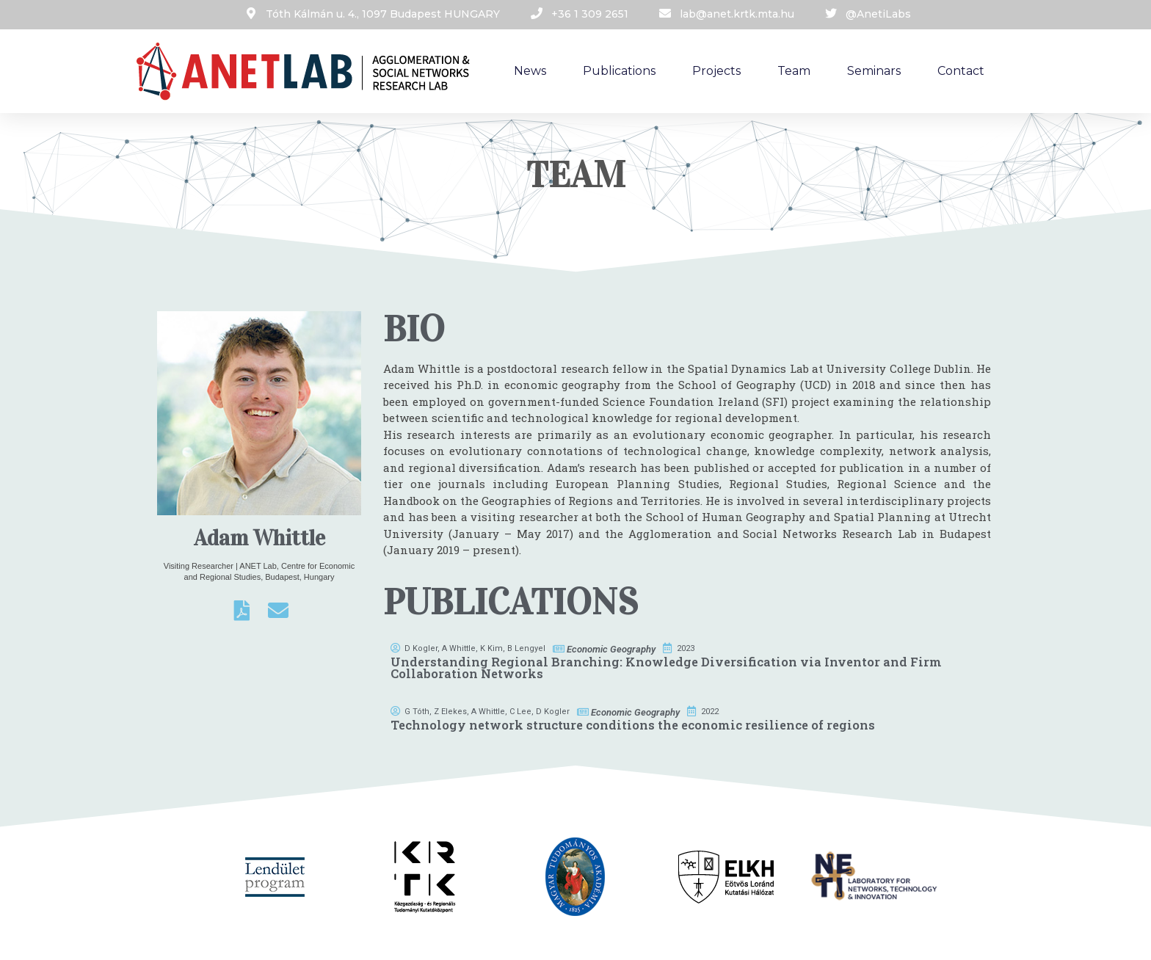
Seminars (874, 71)
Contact (960, 71)
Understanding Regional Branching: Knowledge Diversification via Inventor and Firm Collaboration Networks (666, 668)
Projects (716, 71)
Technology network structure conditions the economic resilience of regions (633, 724)
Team (793, 71)
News (530, 71)
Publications (619, 71)
